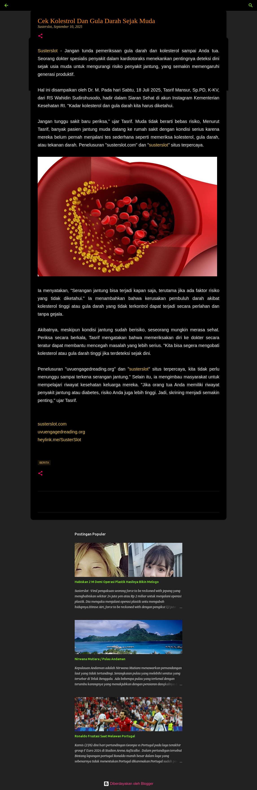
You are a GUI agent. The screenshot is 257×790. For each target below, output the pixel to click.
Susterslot (48, 50)
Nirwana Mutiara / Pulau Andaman (100, 659)
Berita (44, 462)
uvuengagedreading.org (61, 431)
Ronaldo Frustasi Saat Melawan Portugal (105, 736)
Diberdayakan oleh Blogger (128, 784)
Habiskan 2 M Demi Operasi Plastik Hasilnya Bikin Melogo (117, 582)
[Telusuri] (19, 5)
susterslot (158, 144)
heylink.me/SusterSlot (59, 439)
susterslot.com (52, 423)
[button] (40, 36)
